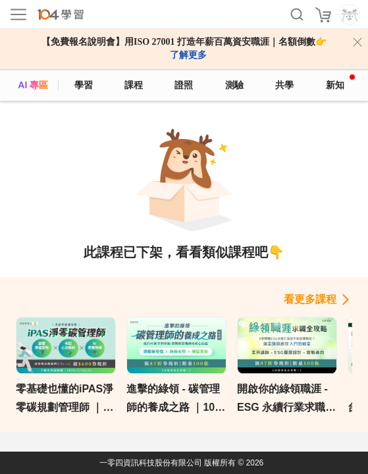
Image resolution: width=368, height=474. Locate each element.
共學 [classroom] (284, 85)
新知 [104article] (340, 82)
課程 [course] (133, 85)
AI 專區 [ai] (33, 85)
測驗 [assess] (234, 85)
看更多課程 (310, 299)
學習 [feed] (83, 85)
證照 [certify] (183, 85)
